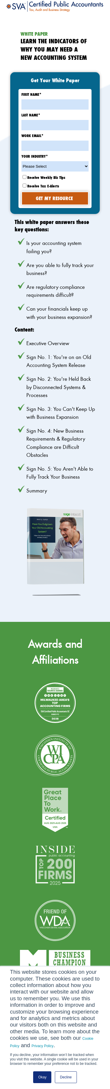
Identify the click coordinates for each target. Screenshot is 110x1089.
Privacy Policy (43, 1046)
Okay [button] (42, 1077)
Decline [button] (66, 1077)
